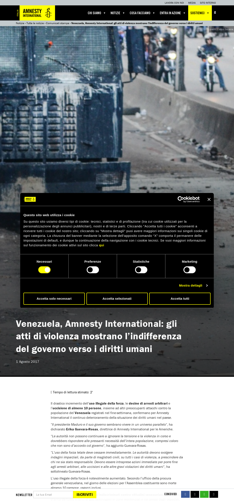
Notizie (118, 12)
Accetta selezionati (116, 298)
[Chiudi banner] (209, 199)
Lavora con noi (174, 2)
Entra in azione (173, 12)
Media (192, 2)
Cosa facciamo (142, 12)
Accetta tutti (180, 298)
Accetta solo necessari (54, 298)
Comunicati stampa (57, 23)
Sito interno (208, 2)
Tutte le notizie (35, 23)
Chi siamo (97, 12)
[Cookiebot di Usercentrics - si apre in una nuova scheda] (181, 199)
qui (101, 245)
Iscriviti (85, 494)
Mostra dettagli (190, 285)
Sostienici (200, 12)
